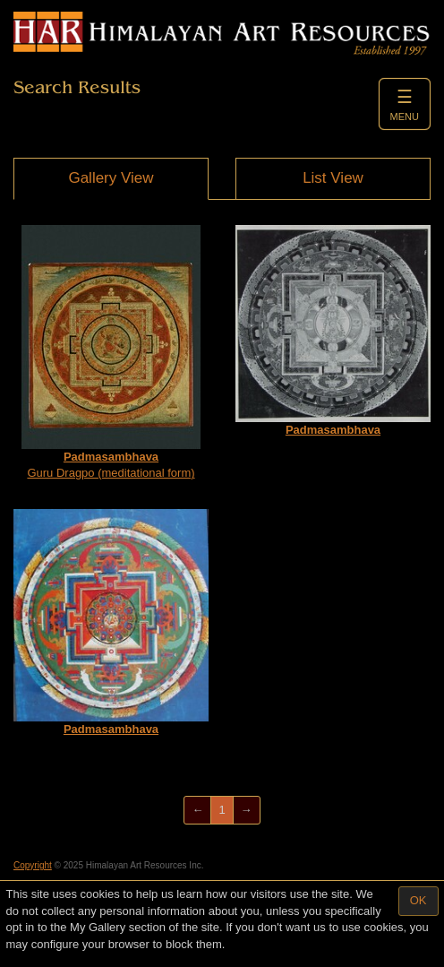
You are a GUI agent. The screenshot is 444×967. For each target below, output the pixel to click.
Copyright (32, 865)
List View (333, 177)
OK (418, 900)
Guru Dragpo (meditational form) (111, 352)
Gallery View (110, 177)
